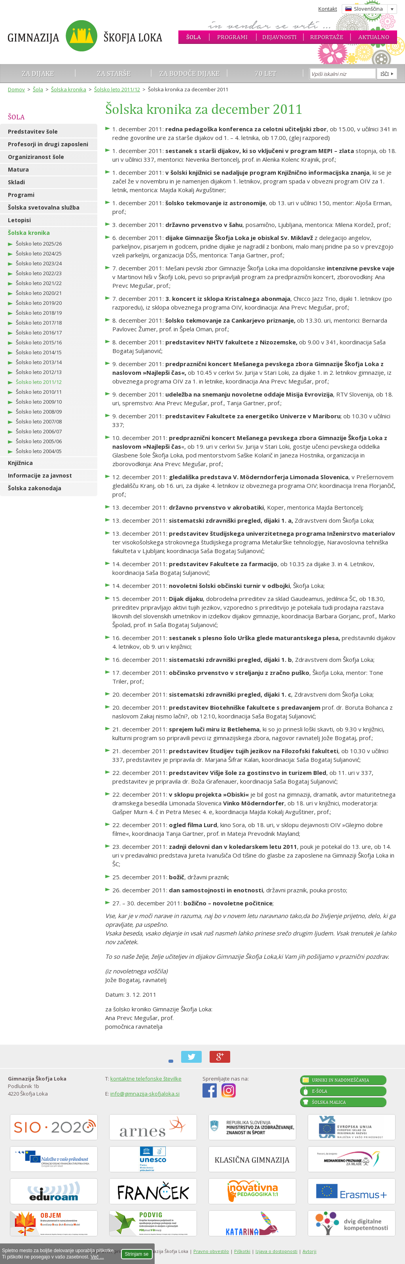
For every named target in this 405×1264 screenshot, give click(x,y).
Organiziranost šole (36, 157)
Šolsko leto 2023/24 (39, 263)
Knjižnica (20, 463)
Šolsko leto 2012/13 (39, 372)
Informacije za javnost (40, 475)
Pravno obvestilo (211, 1251)
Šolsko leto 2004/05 (39, 451)
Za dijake (38, 73)
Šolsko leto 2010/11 (39, 391)
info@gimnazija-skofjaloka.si (145, 1093)
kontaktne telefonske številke (146, 1078)
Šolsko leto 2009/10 (39, 401)
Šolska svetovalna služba (43, 207)
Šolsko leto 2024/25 (39, 253)
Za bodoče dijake (189, 73)
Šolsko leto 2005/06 (39, 441)
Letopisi (19, 220)
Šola (193, 37)
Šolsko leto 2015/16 (39, 342)
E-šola (319, 1091)
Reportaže (326, 37)
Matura (18, 169)
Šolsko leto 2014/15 (39, 352)
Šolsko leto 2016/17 (39, 332)
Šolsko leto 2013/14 (39, 362)
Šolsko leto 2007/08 (39, 421)
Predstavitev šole (33, 131)
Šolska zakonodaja (34, 488)
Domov (16, 89)
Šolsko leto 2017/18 (39, 322)
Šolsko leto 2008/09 (39, 411)
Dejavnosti (279, 37)
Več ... (97, 1257)
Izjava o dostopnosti (276, 1251)
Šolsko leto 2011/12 (117, 89)
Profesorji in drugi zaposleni (48, 144)
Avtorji (309, 1251)
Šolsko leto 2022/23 (39, 273)
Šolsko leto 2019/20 (39, 302)
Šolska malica (329, 1102)
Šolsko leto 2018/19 (39, 312)
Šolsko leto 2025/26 (39, 243)
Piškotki (242, 1251)
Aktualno (373, 37)
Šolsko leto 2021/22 (39, 283)
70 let (265, 73)
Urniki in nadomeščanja (340, 1080)
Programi (232, 37)
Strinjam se (137, 1254)
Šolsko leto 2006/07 (39, 431)
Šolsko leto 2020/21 (39, 293)
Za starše (114, 73)
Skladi (16, 182)
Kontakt (327, 8)
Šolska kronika (68, 89)
